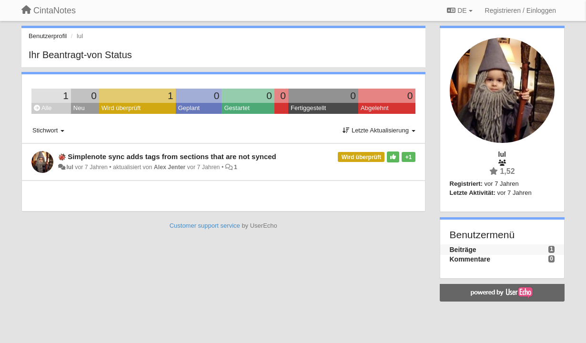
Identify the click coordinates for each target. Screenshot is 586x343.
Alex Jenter (170, 167)
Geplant (189, 107)
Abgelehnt (375, 107)
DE (459, 10)
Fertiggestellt (308, 107)
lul (69, 167)
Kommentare (470, 259)
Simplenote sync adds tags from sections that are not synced (172, 156)
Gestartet (236, 107)
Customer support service (205, 225)
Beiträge (463, 249)
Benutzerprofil (48, 36)
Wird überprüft (121, 107)
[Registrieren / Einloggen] (520, 10)
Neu (79, 107)
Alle (43, 107)
